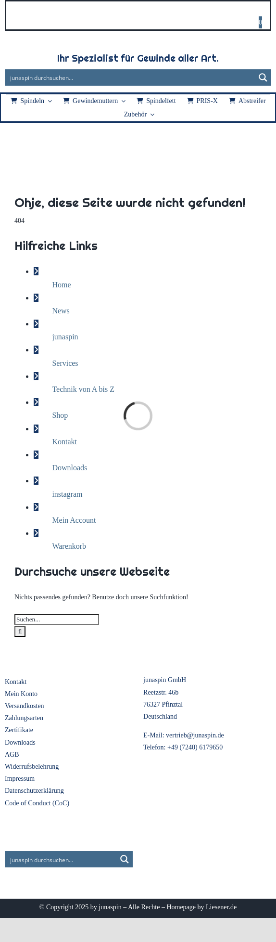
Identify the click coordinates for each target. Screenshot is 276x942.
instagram (67, 494)
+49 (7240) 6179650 (195, 747)
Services (65, 363)
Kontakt (64, 442)
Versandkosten (24, 706)
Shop (60, 415)
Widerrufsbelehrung (32, 766)
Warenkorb (69, 546)
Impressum (20, 778)
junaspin (65, 337)
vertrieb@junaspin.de (195, 735)
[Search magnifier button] (263, 77)
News (60, 311)
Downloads (69, 468)
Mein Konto (21, 693)
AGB (12, 754)
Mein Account (74, 520)
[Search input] (130, 77)
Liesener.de (221, 907)
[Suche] (19, 631)
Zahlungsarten (24, 718)
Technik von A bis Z (83, 389)
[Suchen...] (56, 619)
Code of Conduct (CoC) (37, 803)
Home (61, 285)
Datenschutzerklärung (34, 790)
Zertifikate (19, 730)
